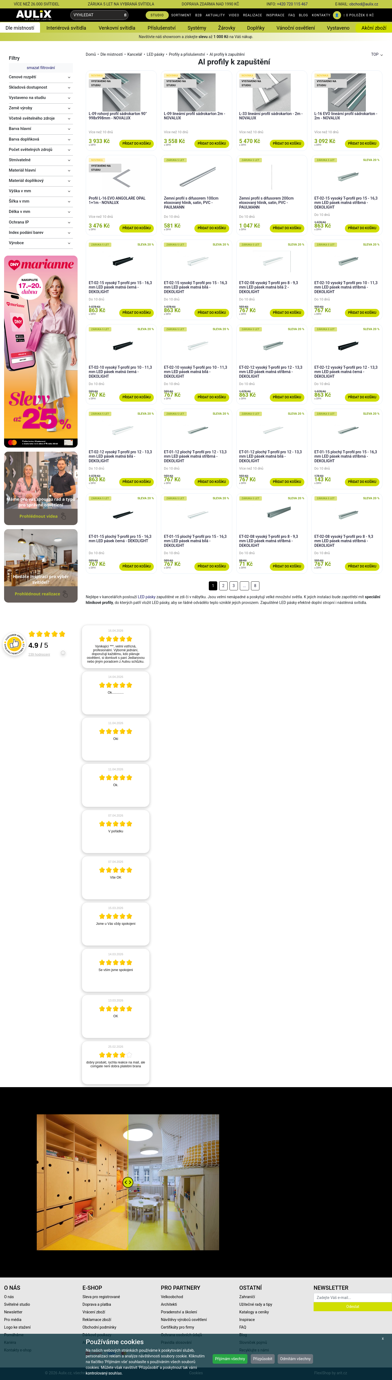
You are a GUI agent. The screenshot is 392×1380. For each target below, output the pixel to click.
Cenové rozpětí (22, 77)
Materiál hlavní (22, 170)
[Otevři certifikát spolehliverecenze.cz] (47, 634)
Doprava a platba (96, 1304)
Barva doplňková (24, 139)
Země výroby (20, 108)
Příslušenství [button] (162, 28)
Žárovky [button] (226, 28)
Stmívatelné (20, 159)
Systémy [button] (197, 28)
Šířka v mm (19, 201)
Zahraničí (247, 1297)
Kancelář (134, 54)
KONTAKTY (321, 15)
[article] (116, 646)
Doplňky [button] (256, 28)
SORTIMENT (181, 15)
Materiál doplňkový (26, 180)
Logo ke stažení (17, 1327)
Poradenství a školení (179, 1312)
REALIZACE (252, 15)
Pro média (13, 1319)
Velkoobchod (172, 1297)
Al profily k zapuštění (227, 54)
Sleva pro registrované (101, 1297)
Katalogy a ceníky (254, 1312)
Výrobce (16, 242)
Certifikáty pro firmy (177, 1327)
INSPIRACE (275, 15)
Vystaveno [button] (338, 28)
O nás (9, 1297)
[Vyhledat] (125, 15)
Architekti (169, 1304)
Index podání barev (26, 232)
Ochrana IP (19, 222)
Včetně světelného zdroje (32, 118)
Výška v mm (20, 190)
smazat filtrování (41, 68)
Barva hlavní (20, 128)
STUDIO (157, 15)
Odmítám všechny (295, 1359)
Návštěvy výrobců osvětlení (184, 1319)
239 (39, 654)
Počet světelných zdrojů (31, 149)
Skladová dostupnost (28, 87)
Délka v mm (19, 211)
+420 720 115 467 (292, 4)
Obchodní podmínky (99, 1327)
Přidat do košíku (136, 143)
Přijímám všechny (230, 1359)
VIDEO (234, 15)
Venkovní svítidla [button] (117, 28)
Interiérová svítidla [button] (66, 28)
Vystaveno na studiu (27, 97)
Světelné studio (17, 1304)
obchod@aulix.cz (363, 4)
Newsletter (13, 1312)
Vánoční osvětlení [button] (296, 28)
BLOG (303, 15)
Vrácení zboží (93, 1312)
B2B (198, 15)
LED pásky (155, 54)
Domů (91, 54)
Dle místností (111, 54)
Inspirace (247, 1319)
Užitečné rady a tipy (255, 1304)
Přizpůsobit (262, 1359)
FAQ (291, 15)
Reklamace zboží (96, 1319)
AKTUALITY (215, 15)
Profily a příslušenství (187, 54)
